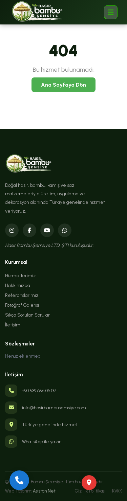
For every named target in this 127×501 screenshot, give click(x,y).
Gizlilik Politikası (90, 491)
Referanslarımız (22, 295)
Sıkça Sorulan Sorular (27, 315)
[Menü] (111, 12)
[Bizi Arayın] (19, 480)
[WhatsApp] (64, 230)
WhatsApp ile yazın (42, 441)
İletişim (12, 324)
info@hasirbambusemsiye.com (54, 407)
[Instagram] (12, 230)
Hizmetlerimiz (20, 275)
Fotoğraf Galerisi (22, 305)
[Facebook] (29, 230)
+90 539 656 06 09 (39, 390)
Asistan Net (44, 491)
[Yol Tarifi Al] (89, 482)
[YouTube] (47, 230)
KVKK (117, 491)
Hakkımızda (17, 285)
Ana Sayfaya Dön (63, 85)
